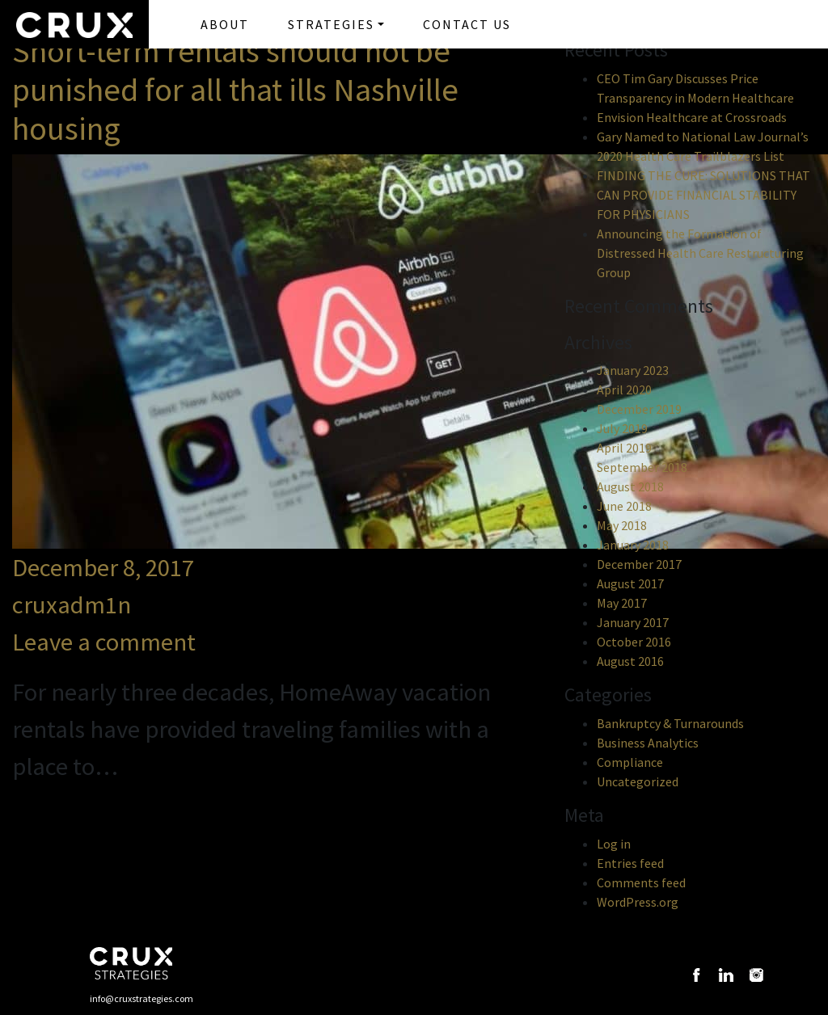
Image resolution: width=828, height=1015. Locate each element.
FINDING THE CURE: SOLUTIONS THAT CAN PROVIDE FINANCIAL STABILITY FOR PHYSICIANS (703, 194)
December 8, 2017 (103, 567)
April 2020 (624, 389)
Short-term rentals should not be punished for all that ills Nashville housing (235, 90)
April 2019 (624, 448)
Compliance (630, 762)
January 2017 (633, 622)
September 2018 (642, 467)
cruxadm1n (71, 604)
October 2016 (634, 642)
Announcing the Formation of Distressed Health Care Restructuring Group (700, 252)
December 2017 (639, 564)
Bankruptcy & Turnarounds (670, 723)
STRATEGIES (331, 24)
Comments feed (641, 882)
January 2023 (633, 370)
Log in (614, 844)
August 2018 (630, 486)
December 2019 (639, 409)
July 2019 (622, 428)
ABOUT (225, 24)
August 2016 (630, 661)
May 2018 (622, 525)
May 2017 (622, 603)
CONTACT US (467, 24)
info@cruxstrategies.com (141, 998)
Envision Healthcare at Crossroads (692, 117)
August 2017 (630, 583)
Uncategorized (637, 781)
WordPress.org (637, 902)
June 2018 (624, 506)
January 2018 (633, 545)
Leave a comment (104, 641)
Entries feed (630, 863)
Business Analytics (648, 743)
